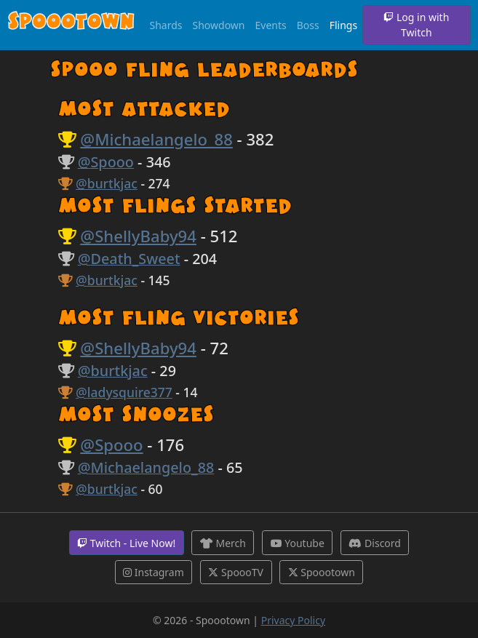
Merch (223, 543)
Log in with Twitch (416, 24)
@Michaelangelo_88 (156, 139)
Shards (166, 25)
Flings (343, 25)
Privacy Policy (293, 620)
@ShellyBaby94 (138, 236)
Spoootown (71, 24)
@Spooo (106, 162)
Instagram (153, 572)
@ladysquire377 (124, 392)
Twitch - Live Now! (126, 543)
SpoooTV (235, 572)
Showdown (219, 25)
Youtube (297, 543)
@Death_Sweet (129, 258)
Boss (308, 25)
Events (271, 25)
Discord (374, 543)
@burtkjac (107, 183)
